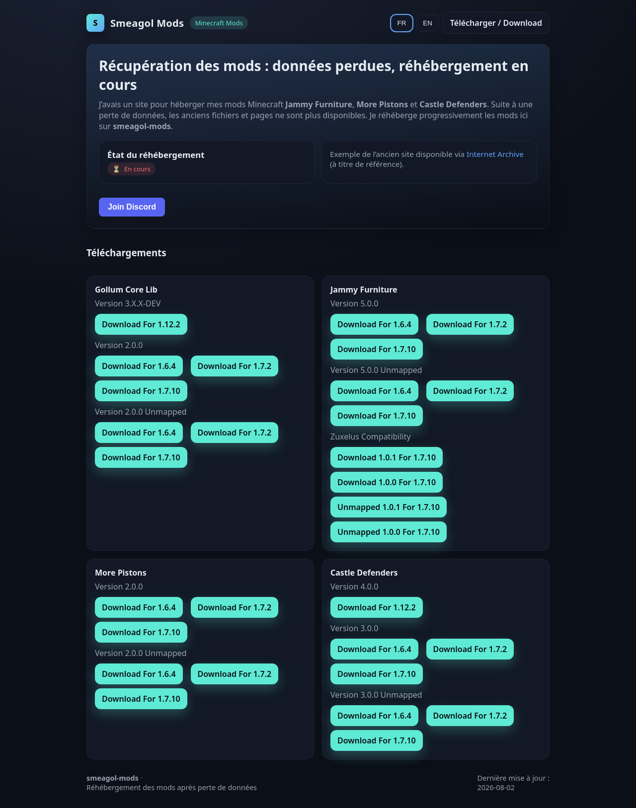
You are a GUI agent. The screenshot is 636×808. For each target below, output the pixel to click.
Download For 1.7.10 (141, 390)
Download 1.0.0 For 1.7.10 (386, 482)
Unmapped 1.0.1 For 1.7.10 (388, 507)
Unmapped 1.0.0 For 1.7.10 (388, 531)
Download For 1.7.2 (235, 366)
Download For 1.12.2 (141, 324)
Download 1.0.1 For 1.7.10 (386, 457)
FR (402, 23)
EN (427, 23)
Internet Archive (495, 154)
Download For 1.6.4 (139, 366)
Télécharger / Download (496, 22)
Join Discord (132, 207)
